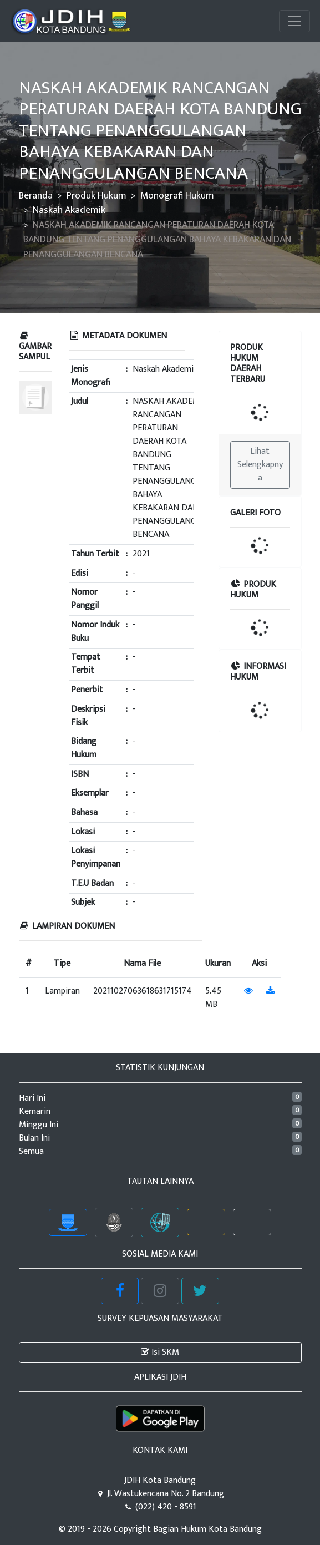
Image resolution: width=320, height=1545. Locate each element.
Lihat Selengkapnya (260, 464)
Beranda (36, 196)
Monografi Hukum (177, 196)
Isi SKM (160, 1352)
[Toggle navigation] (294, 21)
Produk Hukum (96, 196)
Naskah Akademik (69, 210)
